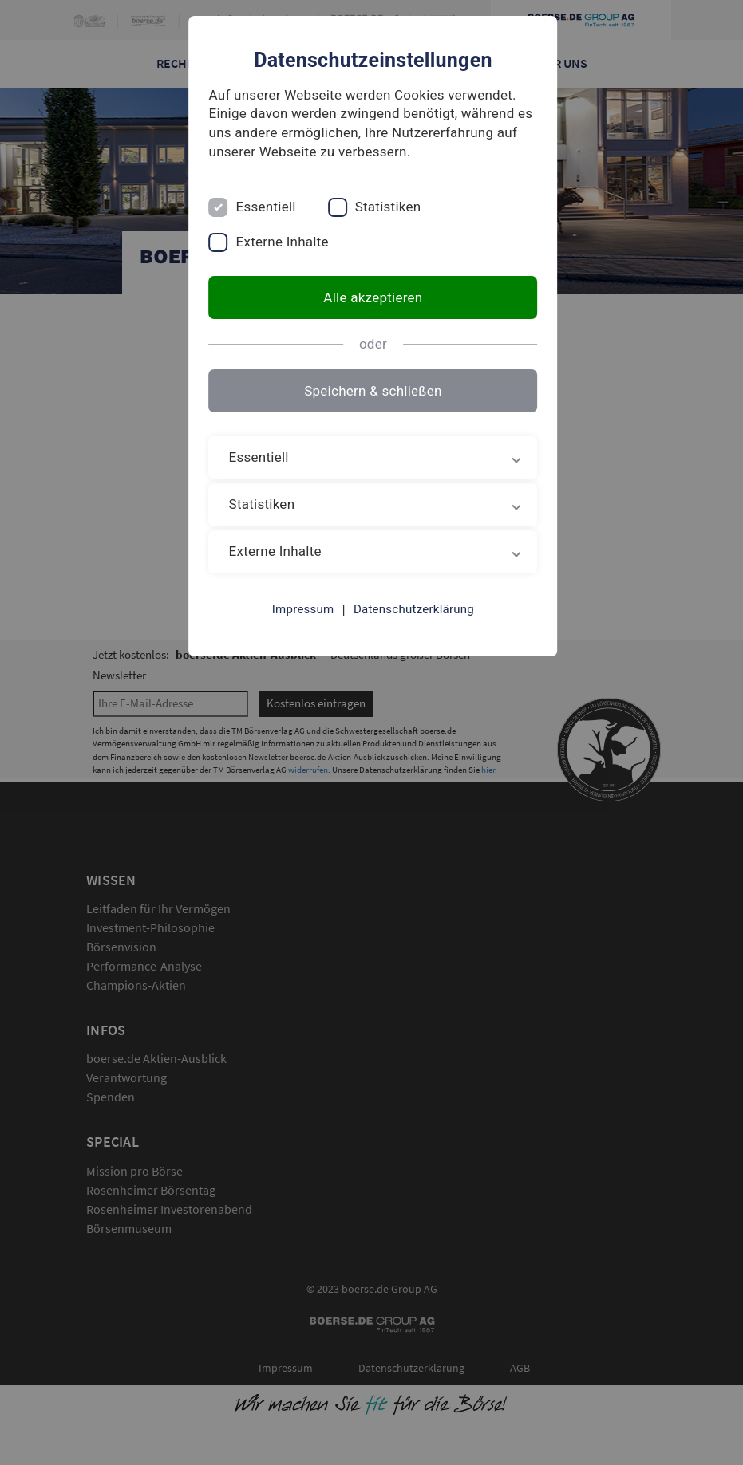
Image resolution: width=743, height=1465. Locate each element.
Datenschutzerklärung (412, 609)
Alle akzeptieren (371, 297)
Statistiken (385, 207)
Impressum (302, 609)
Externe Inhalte (279, 242)
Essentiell (263, 207)
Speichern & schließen (371, 391)
